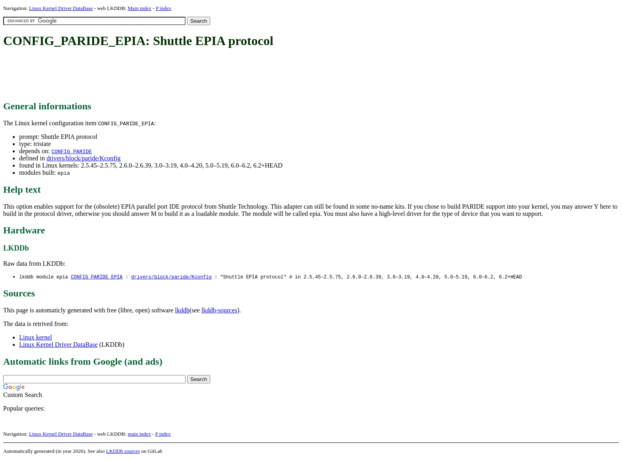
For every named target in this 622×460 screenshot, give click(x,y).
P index (163, 8)
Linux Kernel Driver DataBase (61, 8)
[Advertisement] (148, 75)
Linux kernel (35, 337)
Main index (140, 8)
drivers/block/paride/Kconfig (83, 158)
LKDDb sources (123, 451)
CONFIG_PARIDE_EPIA (97, 277)
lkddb (182, 310)
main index (139, 434)
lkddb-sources (219, 310)
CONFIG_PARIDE (71, 151)
